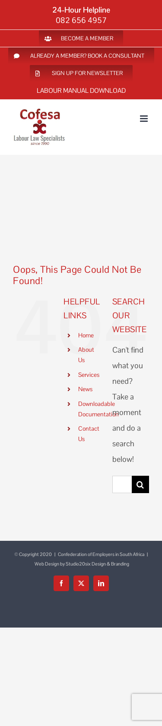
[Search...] (122, 484)
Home (86, 335)
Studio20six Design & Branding (97, 564)
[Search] (140, 484)
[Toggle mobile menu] (144, 118)
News (85, 389)
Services (88, 375)
